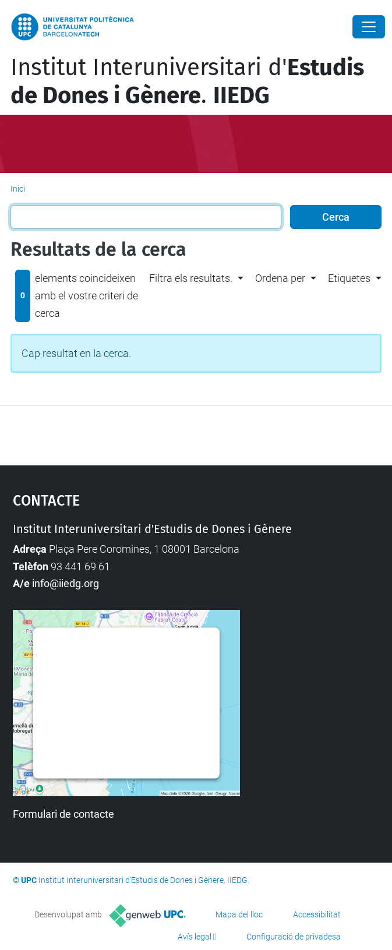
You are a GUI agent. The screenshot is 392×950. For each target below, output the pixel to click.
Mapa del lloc (239, 914)
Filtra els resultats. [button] (190, 278)
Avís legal (194, 936)
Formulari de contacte (63, 814)
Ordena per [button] (280, 278)
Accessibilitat (317, 914)
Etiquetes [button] (349, 278)
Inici (17, 188)
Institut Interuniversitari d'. (187, 82)
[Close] (368, 26)
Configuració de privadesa (293, 936)
